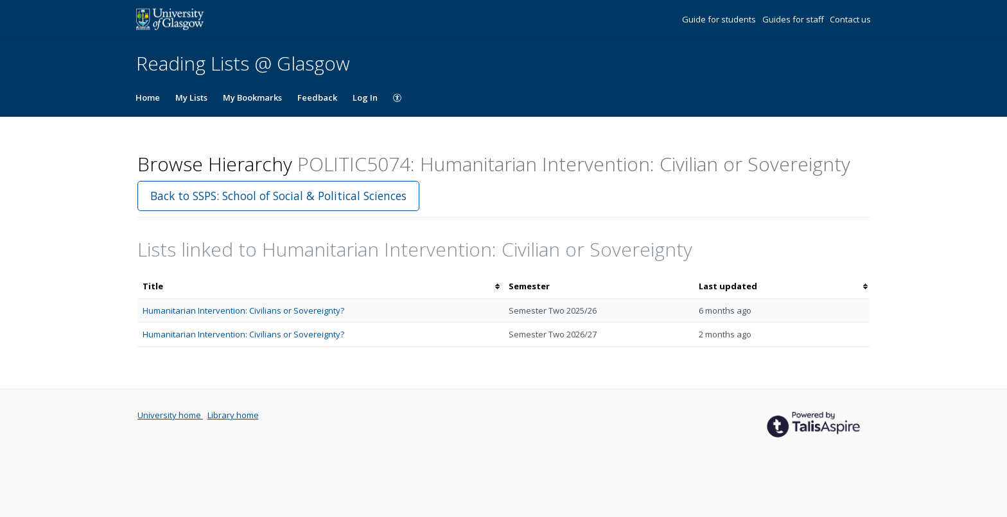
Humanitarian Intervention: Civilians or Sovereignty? (243, 310)
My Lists (191, 97)
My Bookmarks (252, 97)
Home (148, 97)
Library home (233, 415)
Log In (365, 97)
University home (170, 415)
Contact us (850, 19)
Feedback (317, 97)
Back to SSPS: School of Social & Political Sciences (278, 195)
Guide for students (720, 19)
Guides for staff (794, 19)
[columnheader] (320, 286)
